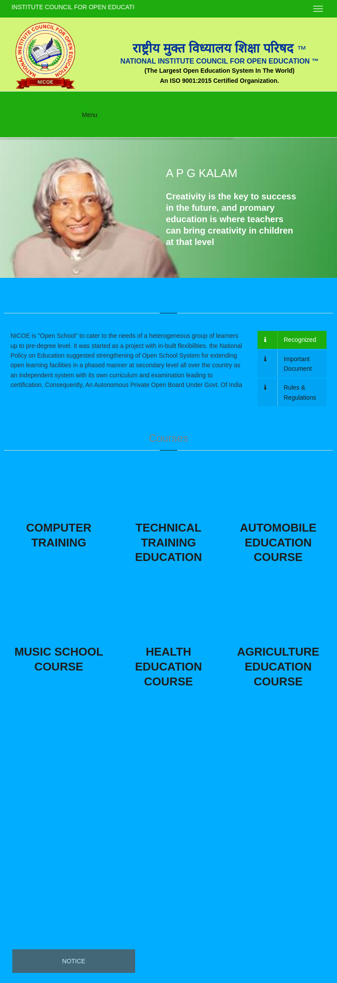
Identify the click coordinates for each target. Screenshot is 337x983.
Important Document (288, 363)
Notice (74, 961)
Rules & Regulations (290, 392)
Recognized (290, 339)
